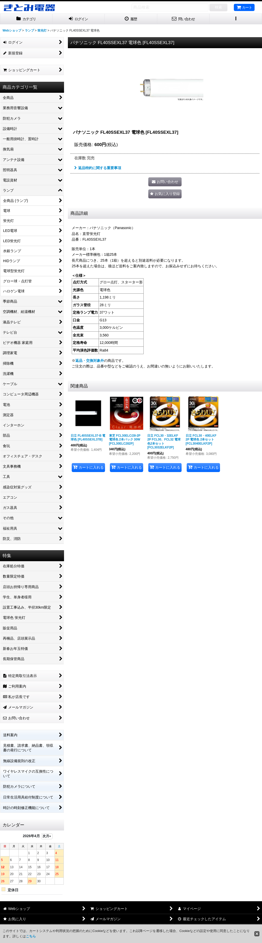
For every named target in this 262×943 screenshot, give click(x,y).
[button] (235, 19)
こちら (31, 936)
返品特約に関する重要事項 (97, 168)
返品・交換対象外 (89, 360)
